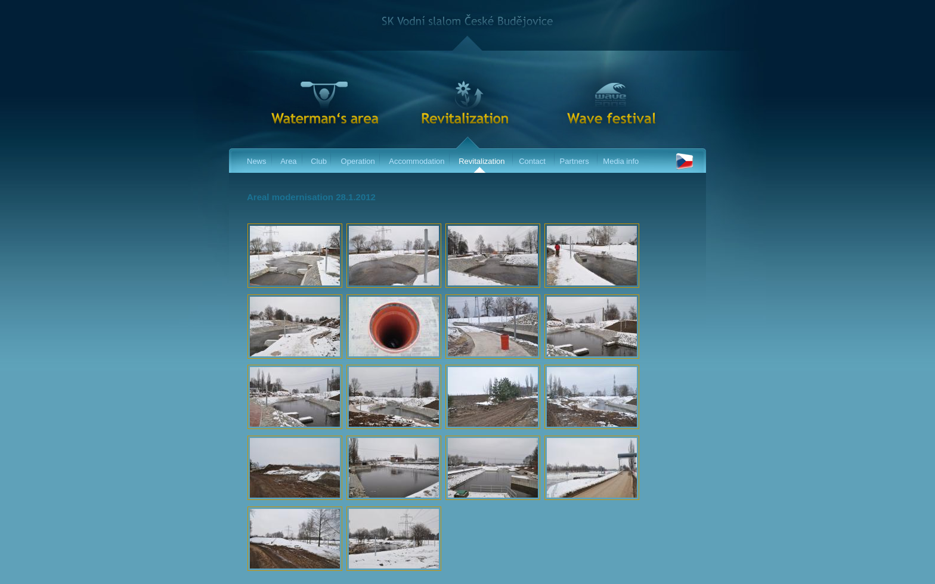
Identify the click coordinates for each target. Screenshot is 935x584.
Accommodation (416, 161)
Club (319, 161)
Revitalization (481, 161)
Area (288, 161)
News (257, 161)
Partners (574, 161)
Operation (358, 161)
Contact (532, 161)
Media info (621, 161)
